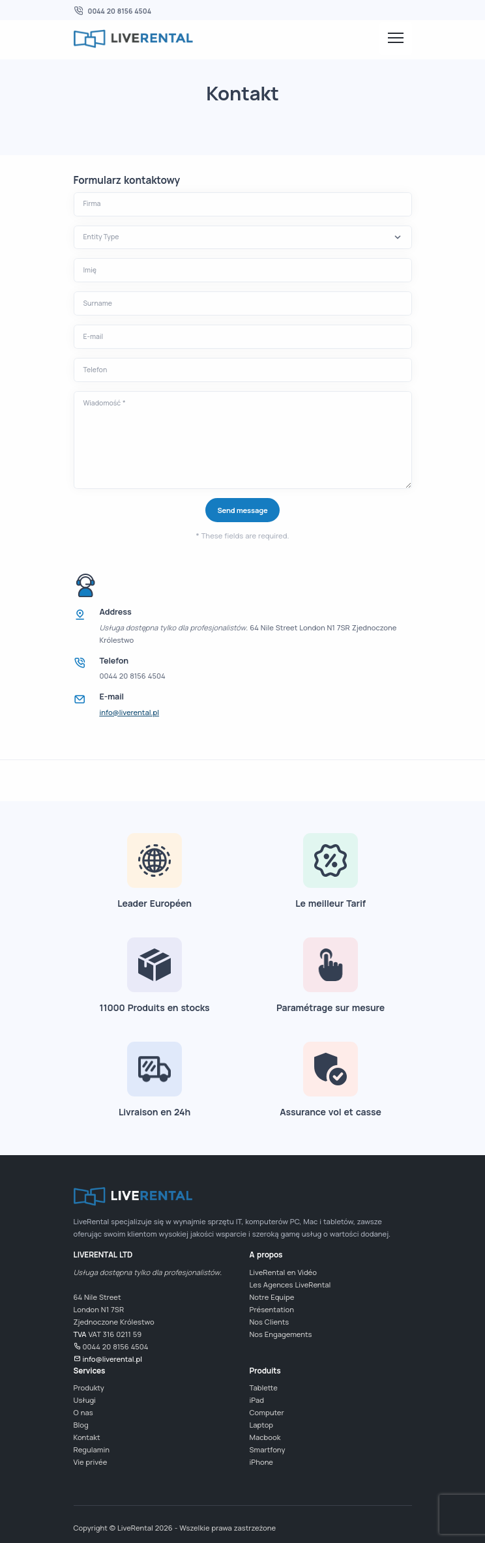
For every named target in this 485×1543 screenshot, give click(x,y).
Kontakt (87, 1437)
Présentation (272, 1309)
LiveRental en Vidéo (283, 1272)
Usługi (85, 1400)
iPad (257, 1400)
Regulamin (92, 1449)
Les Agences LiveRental (290, 1284)
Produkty (89, 1387)
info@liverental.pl (130, 712)
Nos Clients (269, 1322)
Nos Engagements (281, 1334)
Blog (81, 1425)
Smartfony (268, 1449)
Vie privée (91, 1462)
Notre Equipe (272, 1297)
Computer (267, 1412)
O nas (83, 1412)
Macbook (265, 1437)
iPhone (261, 1462)
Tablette (264, 1387)
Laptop (262, 1425)
